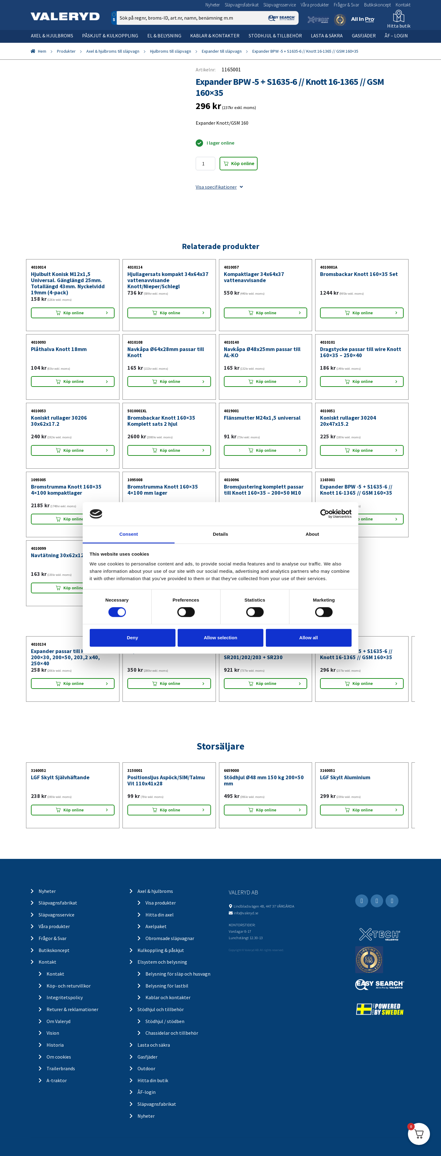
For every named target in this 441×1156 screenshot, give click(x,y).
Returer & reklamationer (72, 1009)
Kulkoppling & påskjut (161, 950)
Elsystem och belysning (162, 962)
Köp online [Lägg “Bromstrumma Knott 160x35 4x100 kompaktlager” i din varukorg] (73, 519)
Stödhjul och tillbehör (161, 1009)
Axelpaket (156, 926)
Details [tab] (220, 534)
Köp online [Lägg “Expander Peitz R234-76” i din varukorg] (170, 683)
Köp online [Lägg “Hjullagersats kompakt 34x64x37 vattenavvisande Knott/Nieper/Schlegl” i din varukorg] (170, 312)
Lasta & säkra (327, 35)
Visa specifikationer (219, 187)
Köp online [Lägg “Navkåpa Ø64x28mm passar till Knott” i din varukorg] (170, 381)
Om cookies (59, 1057)
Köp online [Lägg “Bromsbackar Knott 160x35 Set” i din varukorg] (362, 312)
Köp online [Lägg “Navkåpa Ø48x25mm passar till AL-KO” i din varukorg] (266, 381)
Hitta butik (398, 26)
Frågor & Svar (346, 5)
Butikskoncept (377, 5)
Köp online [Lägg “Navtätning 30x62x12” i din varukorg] (73, 588)
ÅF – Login (396, 35)
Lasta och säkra (154, 1045)
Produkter (66, 51)
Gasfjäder (364, 35)
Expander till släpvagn (222, 51)
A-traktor (57, 1080)
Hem (42, 51)
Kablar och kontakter (167, 997)
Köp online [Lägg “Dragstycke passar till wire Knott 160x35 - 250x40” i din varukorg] (362, 381)
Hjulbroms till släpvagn (170, 51)
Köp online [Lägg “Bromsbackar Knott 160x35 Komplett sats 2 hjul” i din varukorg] (170, 450)
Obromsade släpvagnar (169, 938)
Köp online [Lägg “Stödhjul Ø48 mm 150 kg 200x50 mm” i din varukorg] (266, 810)
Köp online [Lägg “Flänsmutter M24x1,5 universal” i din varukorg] (266, 450)
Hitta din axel (159, 915)
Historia (55, 1045)
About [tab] (312, 534)
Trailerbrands (61, 1068)
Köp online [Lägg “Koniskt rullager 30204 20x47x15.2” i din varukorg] (362, 450)
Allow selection (220, 637)
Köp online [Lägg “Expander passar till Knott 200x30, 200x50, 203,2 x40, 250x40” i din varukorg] (73, 683)
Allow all (308, 637)
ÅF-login (147, 1092)
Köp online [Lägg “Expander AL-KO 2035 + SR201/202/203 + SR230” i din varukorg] (266, 683)
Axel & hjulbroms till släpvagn (112, 51)
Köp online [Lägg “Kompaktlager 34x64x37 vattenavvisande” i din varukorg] (266, 312)
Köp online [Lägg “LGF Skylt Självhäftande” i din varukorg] (73, 810)
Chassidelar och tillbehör (171, 1033)
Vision (53, 1033)
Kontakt (403, 5)
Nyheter (212, 5)
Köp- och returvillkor (69, 986)
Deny (132, 637)
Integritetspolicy (65, 997)
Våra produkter (315, 5)
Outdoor (146, 1068)
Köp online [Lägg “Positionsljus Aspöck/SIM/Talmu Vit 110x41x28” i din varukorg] (170, 810)
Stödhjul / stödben (164, 1021)
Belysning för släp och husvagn (177, 974)
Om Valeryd (58, 1021)
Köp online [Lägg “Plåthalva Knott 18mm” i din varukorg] (73, 381)
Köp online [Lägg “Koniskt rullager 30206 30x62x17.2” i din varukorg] (73, 450)
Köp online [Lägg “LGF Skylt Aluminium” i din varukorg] (362, 810)
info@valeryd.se (246, 912)
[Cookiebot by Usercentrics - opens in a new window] (325, 514)
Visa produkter (160, 903)
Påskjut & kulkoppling (110, 35)
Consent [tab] (128, 534)
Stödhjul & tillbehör (275, 35)
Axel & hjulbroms (52, 35)
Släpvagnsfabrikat (241, 5)
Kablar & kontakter (214, 35)
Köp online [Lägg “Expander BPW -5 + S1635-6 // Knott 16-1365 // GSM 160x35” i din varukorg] (362, 519)
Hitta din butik (153, 1080)
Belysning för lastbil (166, 986)
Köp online (242, 163)
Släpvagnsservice (279, 5)
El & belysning (164, 35)
